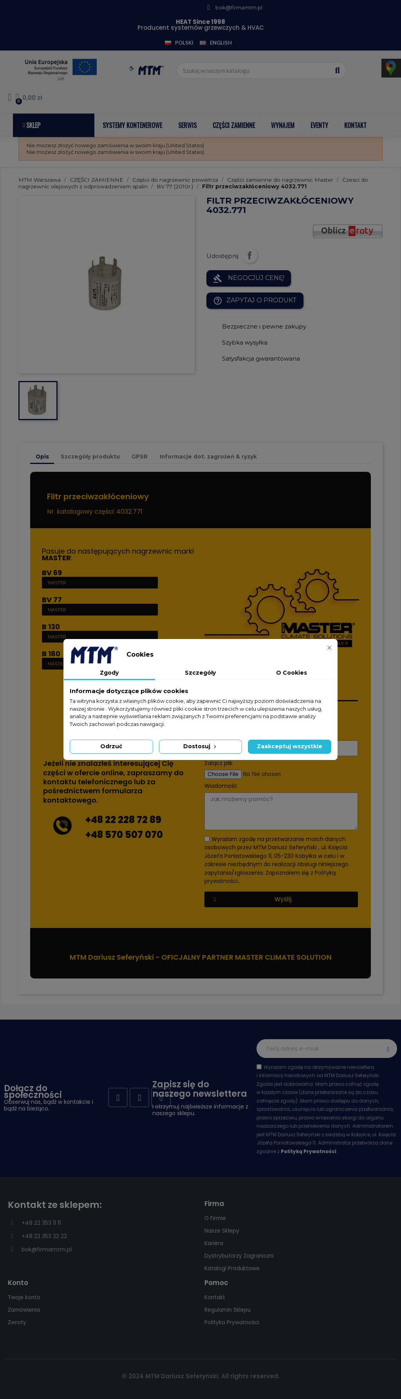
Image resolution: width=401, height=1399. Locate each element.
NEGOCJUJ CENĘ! (248, 278)
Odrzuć (111, 746)
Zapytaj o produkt (255, 300)
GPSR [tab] (140, 456)
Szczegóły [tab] (200, 672)
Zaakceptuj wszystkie (289, 746)
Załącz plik (218, 763)
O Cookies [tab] (291, 672)
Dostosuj (200, 746)
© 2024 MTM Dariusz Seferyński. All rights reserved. (201, 1376)
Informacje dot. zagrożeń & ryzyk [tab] (208, 456)
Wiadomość (220, 786)
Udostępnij (249, 255)
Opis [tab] (42, 456)
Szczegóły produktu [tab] (90, 456)
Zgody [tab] (109, 672)
